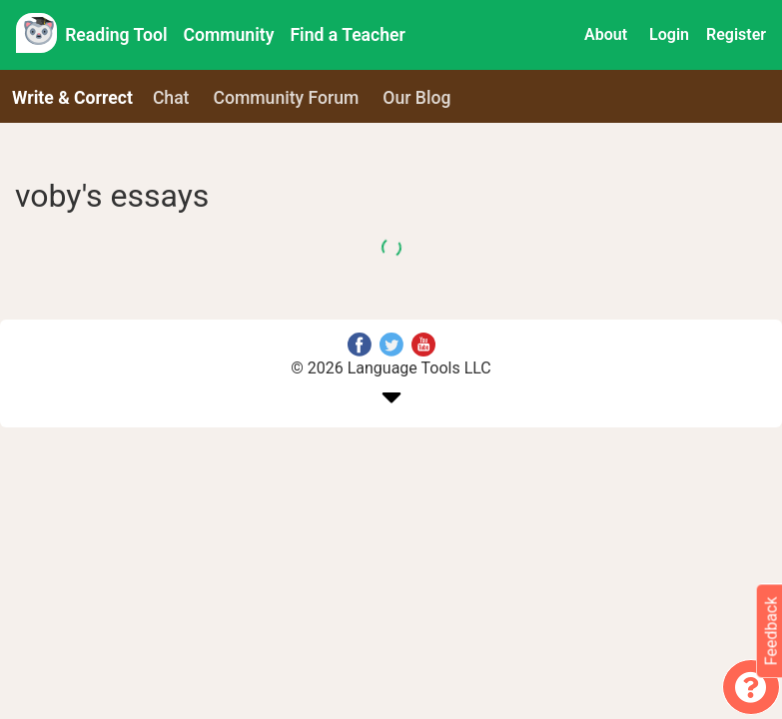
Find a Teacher (347, 35)
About (605, 34)
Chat (171, 98)
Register (736, 34)
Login (669, 34)
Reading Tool (116, 35)
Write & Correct (72, 98)
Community (229, 35)
